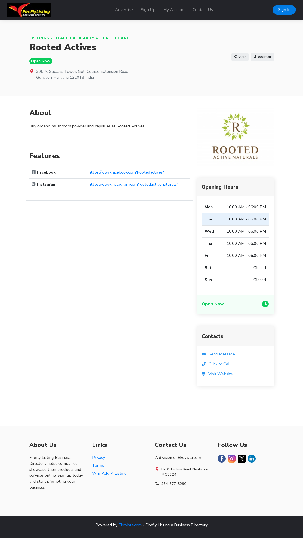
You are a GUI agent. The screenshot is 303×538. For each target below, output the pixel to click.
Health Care (114, 38)
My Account (174, 9)
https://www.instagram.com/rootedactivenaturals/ (133, 184)
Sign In (284, 9)
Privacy (98, 457)
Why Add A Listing (109, 473)
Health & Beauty (74, 38)
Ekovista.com (130, 525)
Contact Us (203, 9)
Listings (39, 38)
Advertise (124, 9)
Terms (98, 465)
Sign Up (148, 9)
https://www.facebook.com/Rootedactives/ (126, 172)
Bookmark (262, 56)
